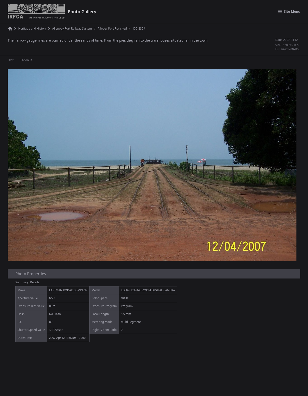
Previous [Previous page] (26, 60)
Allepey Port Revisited (112, 29)
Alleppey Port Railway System (72, 29)
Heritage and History (32, 29)
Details (34, 282)
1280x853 (294, 49)
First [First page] (10, 60)
